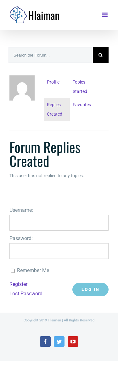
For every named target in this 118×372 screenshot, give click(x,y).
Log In (90, 289)
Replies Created (54, 109)
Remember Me (33, 270)
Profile (53, 82)
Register (18, 284)
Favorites (82, 104)
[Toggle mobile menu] (105, 15)
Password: (21, 238)
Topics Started (80, 86)
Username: (21, 210)
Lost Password (25, 294)
